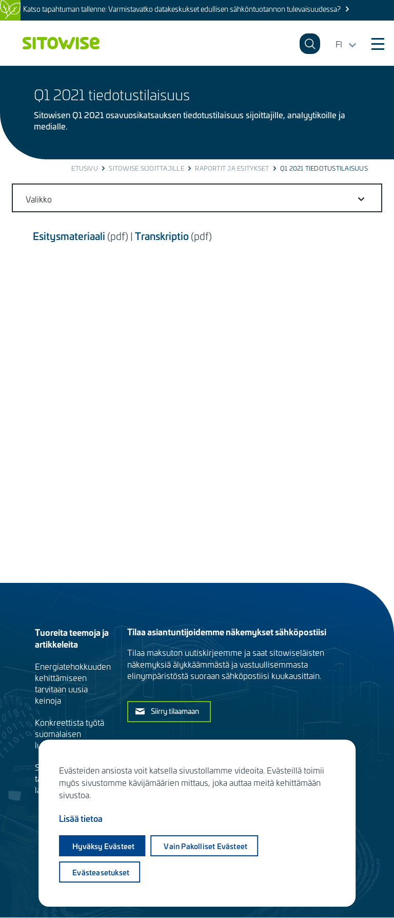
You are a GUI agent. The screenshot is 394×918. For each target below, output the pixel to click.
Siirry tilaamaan (175, 711)
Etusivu (84, 168)
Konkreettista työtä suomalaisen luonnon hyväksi (69, 733)
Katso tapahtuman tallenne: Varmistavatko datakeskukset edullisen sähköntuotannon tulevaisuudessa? (182, 9)
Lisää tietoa (81, 818)
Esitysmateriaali (69, 236)
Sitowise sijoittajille (146, 168)
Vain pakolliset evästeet (205, 846)
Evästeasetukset (100, 872)
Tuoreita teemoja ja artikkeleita (72, 638)
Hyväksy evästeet (103, 846)
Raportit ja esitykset (232, 168)
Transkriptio (162, 236)
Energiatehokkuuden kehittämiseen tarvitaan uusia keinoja (73, 683)
